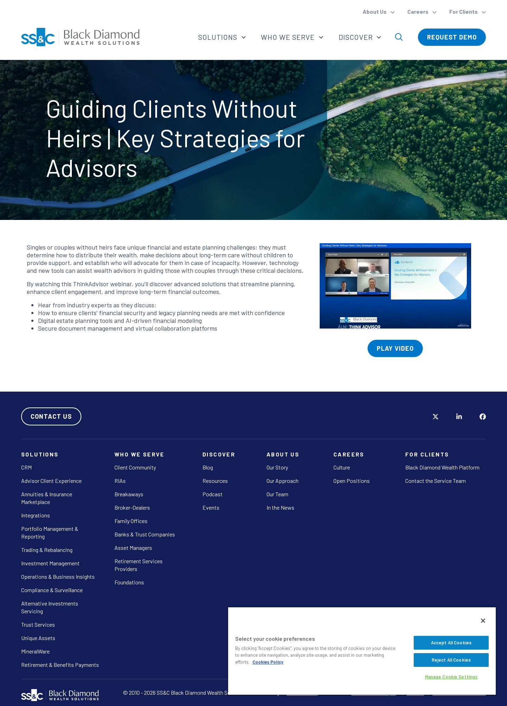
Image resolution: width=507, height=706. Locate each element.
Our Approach (283, 480)
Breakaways (128, 494)
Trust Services (38, 624)
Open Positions (351, 480)
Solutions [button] (218, 37)
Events (210, 507)
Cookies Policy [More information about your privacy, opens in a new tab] (267, 662)
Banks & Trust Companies (144, 534)
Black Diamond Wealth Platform (442, 467)
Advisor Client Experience (51, 480)
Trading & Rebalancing (47, 549)
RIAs (120, 480)
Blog (207, 467)
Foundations (129, 582)
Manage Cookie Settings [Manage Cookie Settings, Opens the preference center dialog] (451, 677)
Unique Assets (38, 637)
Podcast (212, 494)
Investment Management (50, 563)
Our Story (277, 467)
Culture (341, 467)
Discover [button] (356, 37)
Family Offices (131, 520)
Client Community (135, 467)
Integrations (35, 515)
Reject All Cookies (451, 660)
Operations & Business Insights (58, 576)
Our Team (277, 494)
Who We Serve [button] (288, 37)
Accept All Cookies (451, 642)
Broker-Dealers (132, 507)
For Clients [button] (464, 11)
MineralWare (35, 651)
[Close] (483, 620)
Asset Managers (133, 547)
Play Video (395, 348)
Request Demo (452, 37)
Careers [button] (418, 11)
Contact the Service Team (435, 480)
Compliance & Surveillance (52, 590)
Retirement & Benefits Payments (60, 664)
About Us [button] (375, 11)
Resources (215, 480)
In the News (280, 507)
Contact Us (51, 416)
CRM (26, 467)
